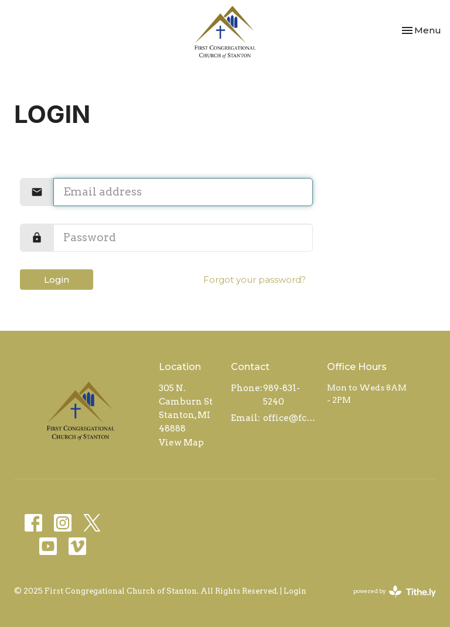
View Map (181, 442)
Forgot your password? (254, 279)
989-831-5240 (281, 395)
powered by (394, 591)
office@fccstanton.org (289, 418)
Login (56, 279)
